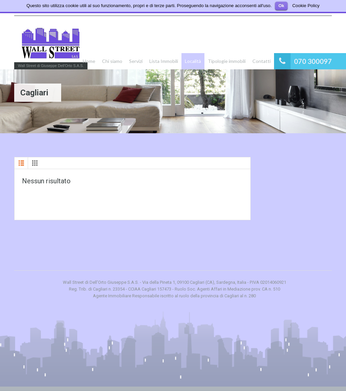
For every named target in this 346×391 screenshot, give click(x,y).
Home (89, 61)
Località (193, 61)
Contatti (261, 61)
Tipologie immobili (227, 61)
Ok (281, 5)
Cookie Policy (306, 5)
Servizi (136, 61)
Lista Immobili (163, 61)
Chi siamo (112, 61)
